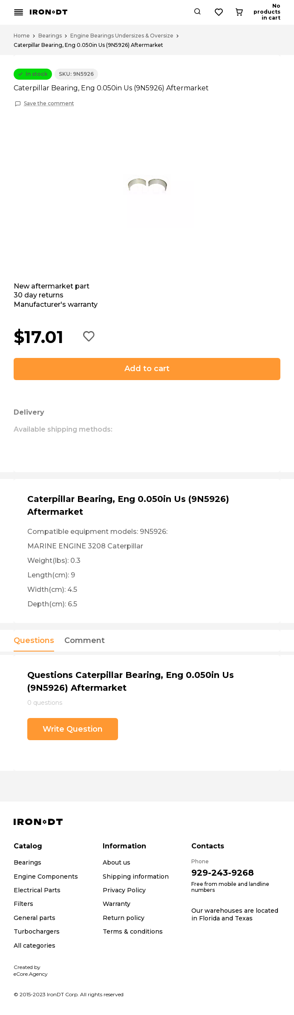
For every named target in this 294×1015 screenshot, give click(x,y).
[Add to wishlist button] (89, 337)
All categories (34, 945)
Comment (84, 641)
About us (116, 862)
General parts (34, 918)
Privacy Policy (124, 890)
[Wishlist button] (250, 12)
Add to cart (147, 368)
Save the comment (49, 104)
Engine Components (46, 876)
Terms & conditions (133, 931)
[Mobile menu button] (19, 12)
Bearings (50, 36)
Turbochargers (37, 931)
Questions (34, 641)
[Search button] (228, 12)
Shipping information (136, 876)
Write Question (73, 729)
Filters (23, 904)
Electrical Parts (37, 890)
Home (22, 36)
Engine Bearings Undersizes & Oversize (121, 36)
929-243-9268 (222, 873)
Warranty (116, 904)
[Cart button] (273, 12)
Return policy (123, 918)
